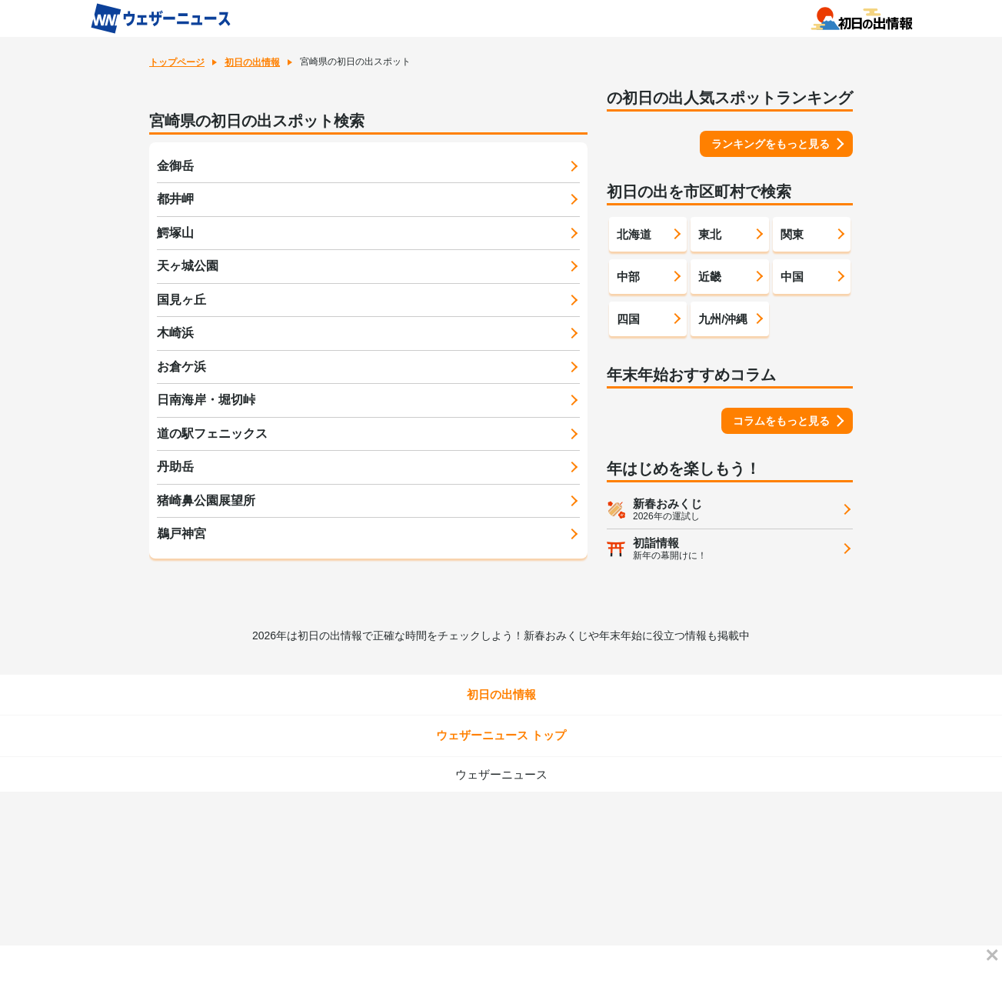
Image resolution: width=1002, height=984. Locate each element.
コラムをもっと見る (781, 421)
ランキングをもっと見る (770, 144)
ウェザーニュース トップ (501, 735)
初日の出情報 (252, 62)
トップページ (177, 62)
